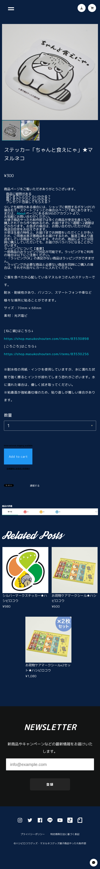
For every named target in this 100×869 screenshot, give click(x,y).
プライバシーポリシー (33, 834)
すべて (10, 507)
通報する (35, 481)
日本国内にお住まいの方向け (18, 464)
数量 (8, 411)
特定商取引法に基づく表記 (64, 834)
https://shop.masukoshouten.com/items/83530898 (46, 334)
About (21, 209)
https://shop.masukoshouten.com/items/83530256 (46, 349)
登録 (50, 784)
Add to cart (18, 452)
